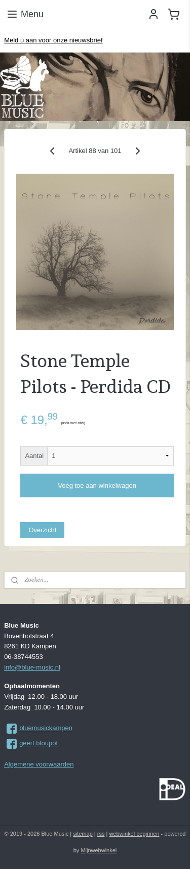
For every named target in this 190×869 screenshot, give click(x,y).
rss (101, 834)
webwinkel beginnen (134, 834)
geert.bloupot (38, 743)
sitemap (83, 834)
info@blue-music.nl (32, 667)
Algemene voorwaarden (38, 764)
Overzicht (42, 530)
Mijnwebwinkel (99, 850)
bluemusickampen (45, 728)
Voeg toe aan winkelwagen (97, 485)
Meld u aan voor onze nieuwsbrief (53, 40)
